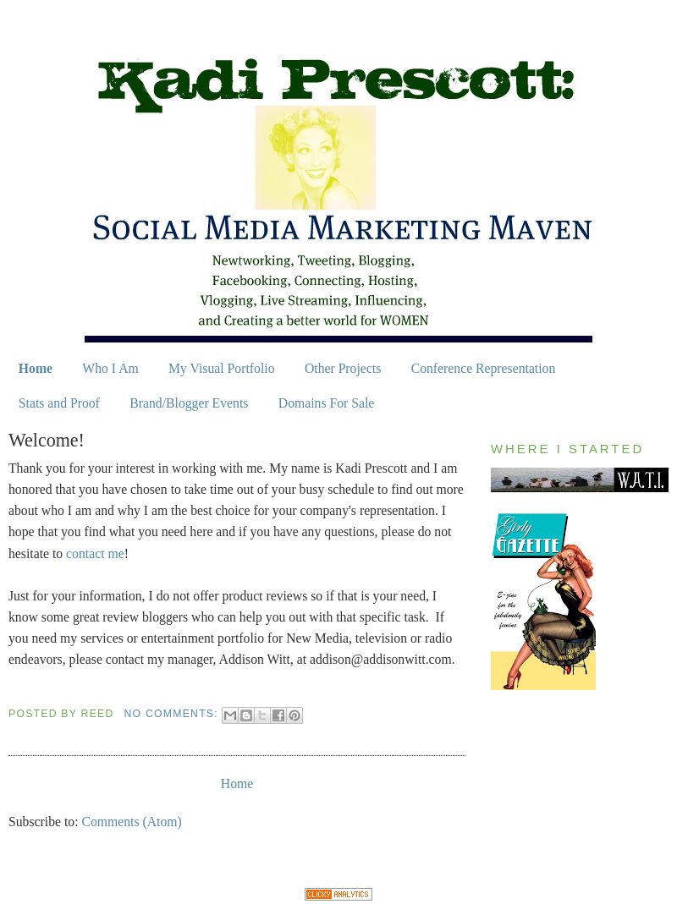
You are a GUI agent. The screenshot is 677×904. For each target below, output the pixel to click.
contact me (95, 553)
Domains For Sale (326, 403)
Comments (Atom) (131, 821)
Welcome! (46, 440)
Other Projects (343, 368)
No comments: (173, 714)
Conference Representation (483, 368)
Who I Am (110, 368)
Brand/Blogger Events (188, 403)
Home (35, 368)
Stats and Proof (59, 403)
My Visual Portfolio (221, 368)
